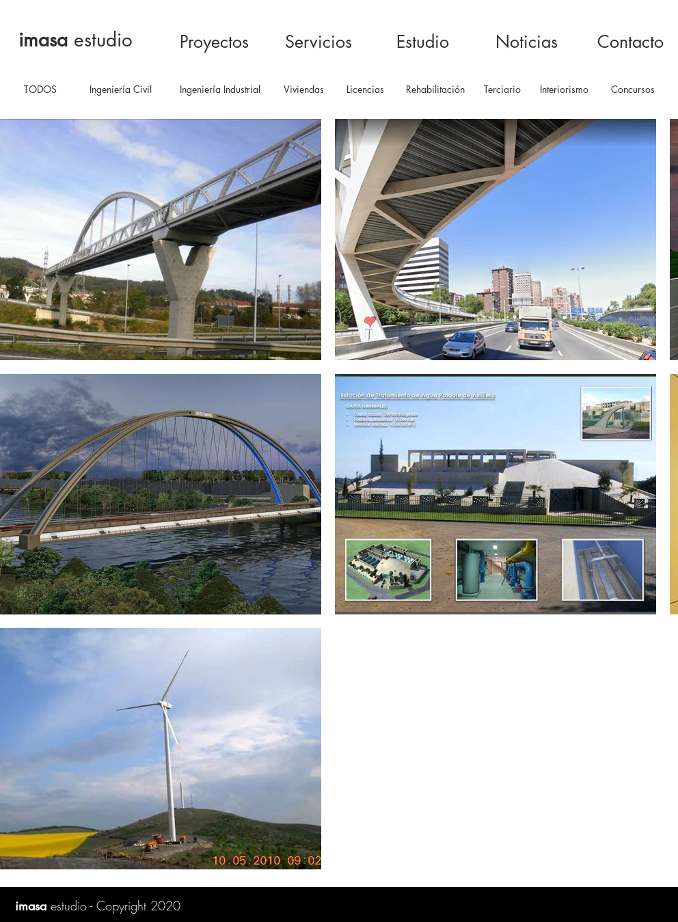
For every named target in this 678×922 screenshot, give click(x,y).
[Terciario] (502, 89)
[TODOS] (40, 89)
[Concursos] (633, 89)
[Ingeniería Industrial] (220, 89)
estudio (75, 39)
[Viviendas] (303, 89)
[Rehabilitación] (435, 89)
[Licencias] (365, 89)
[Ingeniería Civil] (120, 89)
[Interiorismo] (564, 89)
